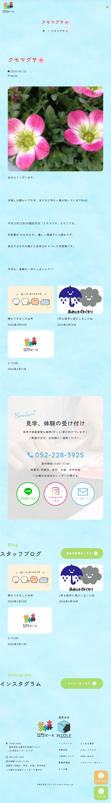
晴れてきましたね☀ (20, 318)
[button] (107, 7)
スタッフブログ (88, 749)
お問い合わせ (87, 756)
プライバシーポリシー (91, 762)
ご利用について (66, 756)
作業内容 (63, 749)
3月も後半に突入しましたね (75, 318)
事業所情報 (64, 762)
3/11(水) (13, 363)
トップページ (65, 743)
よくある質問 (87, 743)
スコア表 (63, 769)
